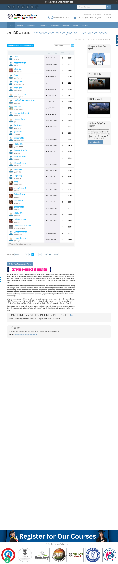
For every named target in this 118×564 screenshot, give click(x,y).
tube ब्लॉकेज (18, 201)
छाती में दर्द (17, 107)
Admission (31, 25)
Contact (85, 25)
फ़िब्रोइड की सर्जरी (20, 194)
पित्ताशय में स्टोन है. (20, 238)
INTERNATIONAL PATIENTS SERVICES (59, 2)
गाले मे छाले (18, 88)
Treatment (43, 25)
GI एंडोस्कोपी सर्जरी (20, 232)
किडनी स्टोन (18, 125)
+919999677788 (62, 17)
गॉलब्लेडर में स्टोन (19, 119)
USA (106, 39)
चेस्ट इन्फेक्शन (18, 82)
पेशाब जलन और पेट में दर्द (22, 226)
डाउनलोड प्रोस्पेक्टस (95, 142)
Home (11, 25)
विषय (10, 53)
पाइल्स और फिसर (20, 157)
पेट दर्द (16, 57)
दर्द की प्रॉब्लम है (19, 69)
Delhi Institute (87, 14)
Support (66, 25)
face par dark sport (21, 113)
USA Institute (107, 14)
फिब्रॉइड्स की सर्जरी (20, 150)
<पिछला (17, 254)
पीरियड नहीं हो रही (20, 63)
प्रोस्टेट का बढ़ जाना (20, 219)
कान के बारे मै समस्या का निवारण (24, 100)
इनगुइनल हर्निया (19, 138)
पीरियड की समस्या (20, 163)
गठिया (16, 182)
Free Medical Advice (94, 33)
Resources (55, 25)
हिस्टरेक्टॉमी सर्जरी (20, 188)
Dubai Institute (97, 14)
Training (20, 25)
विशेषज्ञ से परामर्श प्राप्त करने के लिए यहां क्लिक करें (20, 46)
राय (70, 53)
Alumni (76, 25)
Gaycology (18, 176)
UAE (101, 39)
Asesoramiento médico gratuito (55, 33)
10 (36, 254)
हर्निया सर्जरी (18, 132)
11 (40, 254)
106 (50, 254)
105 (46, 254)
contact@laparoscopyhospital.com (94, 17)
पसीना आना (18, 169)
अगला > (56, 254)
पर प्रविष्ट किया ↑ (52, 53)
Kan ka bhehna (20, 94)
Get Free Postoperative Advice (20, 264)
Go (108, 7)
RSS (71, 314)
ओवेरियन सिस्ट (19, 144)
